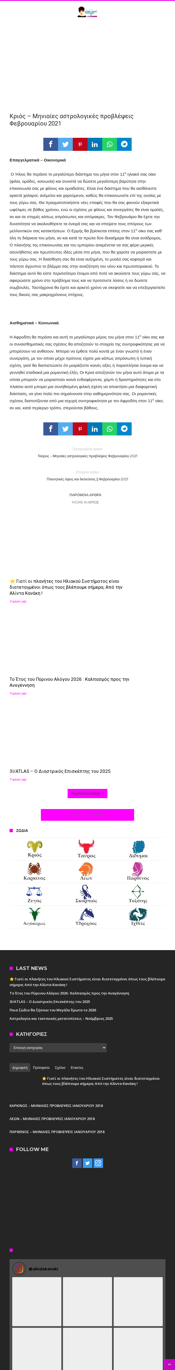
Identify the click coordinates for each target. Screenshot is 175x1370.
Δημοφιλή (20, 971)
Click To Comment (87, 718)
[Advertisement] (87, 63)
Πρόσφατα (41, 971)
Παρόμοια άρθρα (85, 495)
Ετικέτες (77, 971)
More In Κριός (85, 502)
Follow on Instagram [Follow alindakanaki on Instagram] (87, 1337)
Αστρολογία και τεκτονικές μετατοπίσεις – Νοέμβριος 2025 (61, 921)
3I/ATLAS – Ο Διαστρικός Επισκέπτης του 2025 (37, 671)
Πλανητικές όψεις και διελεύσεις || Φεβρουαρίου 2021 (87, 475)
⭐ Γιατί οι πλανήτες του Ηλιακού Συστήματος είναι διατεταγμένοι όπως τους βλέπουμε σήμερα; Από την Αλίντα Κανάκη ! (46, 582)
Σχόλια (60, 971)
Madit (113, 1366)
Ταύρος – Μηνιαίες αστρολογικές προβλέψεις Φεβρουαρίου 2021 (87, 452)
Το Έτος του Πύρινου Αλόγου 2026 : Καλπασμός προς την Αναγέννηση (127, 576)
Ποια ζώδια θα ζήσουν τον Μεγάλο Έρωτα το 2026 (53, 913)
